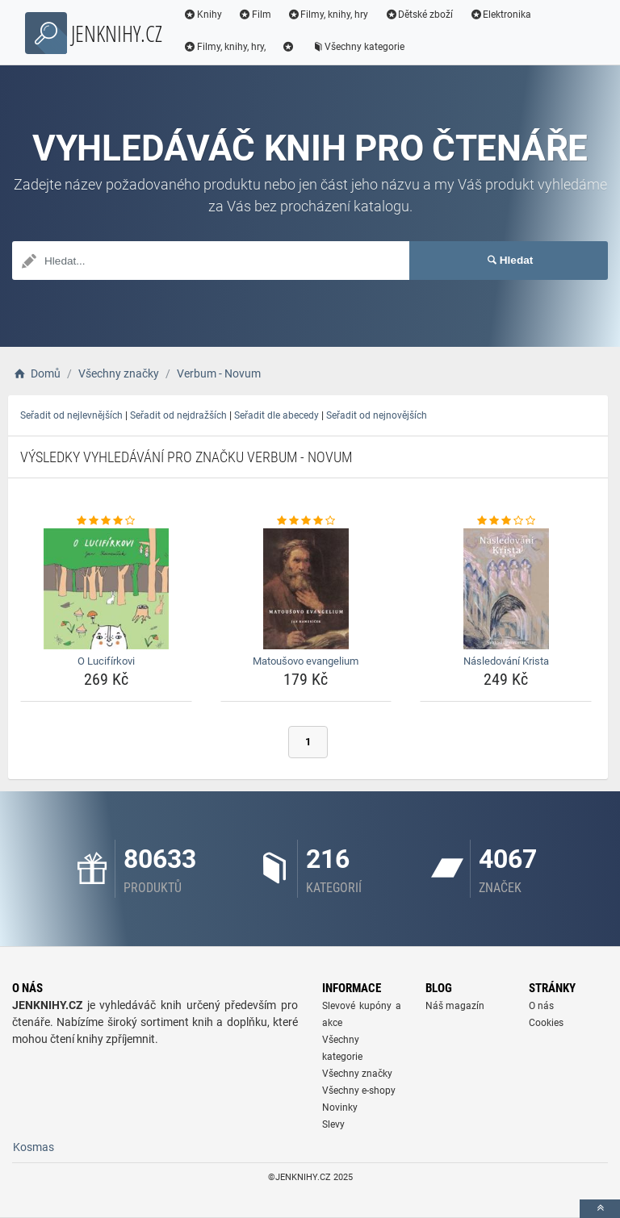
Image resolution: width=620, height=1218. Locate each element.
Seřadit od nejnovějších (376, 415)
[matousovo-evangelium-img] (306, 588)
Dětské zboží (418, 14)
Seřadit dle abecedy (276, 415)
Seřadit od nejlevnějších (71, 415)
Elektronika (500, 14)
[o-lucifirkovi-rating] (106, 521)
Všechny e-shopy (359, 1090)
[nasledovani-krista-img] (506, 588)
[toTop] (600, 1208)
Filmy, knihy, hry (328, 14)
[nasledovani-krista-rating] (506, 521)
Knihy (202, 14)
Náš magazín (454, 1006)
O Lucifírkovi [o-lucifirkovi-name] (106, 661)
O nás (541, 1006)
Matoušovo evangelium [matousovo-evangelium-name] (305, 661)
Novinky (340, 1107)
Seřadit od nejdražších (178, 415)
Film (254, 14)
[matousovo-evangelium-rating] (306, 521)
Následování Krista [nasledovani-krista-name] (506, 661)
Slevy (333, 1124)
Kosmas (33, 1147)
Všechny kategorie (358, 46)
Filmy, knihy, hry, (224, 46)
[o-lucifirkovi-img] (106, 588)
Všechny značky (357, 1073)
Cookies (546, 1022)
